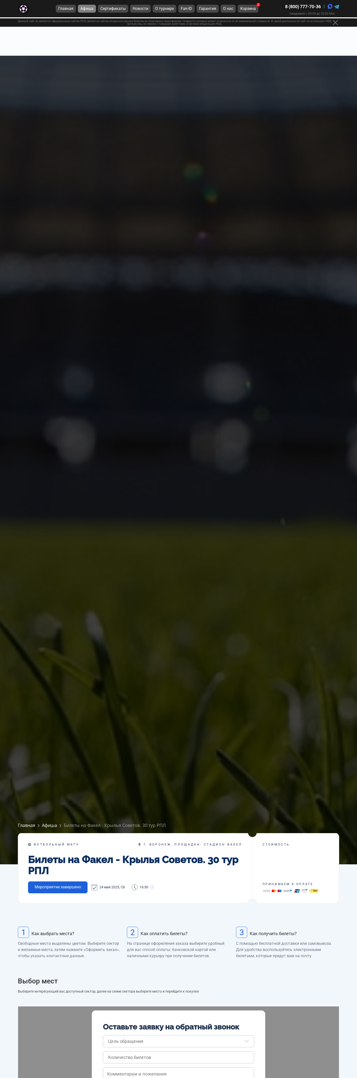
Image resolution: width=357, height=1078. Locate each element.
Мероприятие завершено (58, 887)
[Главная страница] (23, 9)
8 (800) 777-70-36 (303, 7)
